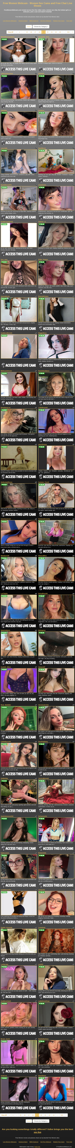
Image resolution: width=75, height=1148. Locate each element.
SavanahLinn (5, 296)
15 (27, 32)
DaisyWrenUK (43, 593)
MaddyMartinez (43, 1039)
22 (56, 32)
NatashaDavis (5, 630)
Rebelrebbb (42, 853)
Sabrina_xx (42, 222)
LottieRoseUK (43, 407)
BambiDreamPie (6, 185)
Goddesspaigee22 (7, 222)
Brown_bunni (5, 1039)
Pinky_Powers (43, 259)
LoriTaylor (4, 593)
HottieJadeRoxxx (6, 482)
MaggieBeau (42, 333)
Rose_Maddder (6, 705)
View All (10, 32)
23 (60, 32)
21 (52, 32)
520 (68, 32)
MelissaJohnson (6, 371)
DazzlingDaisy (43, 741)
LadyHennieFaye (44, 1001)
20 (48, 32)
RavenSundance (43, 371)
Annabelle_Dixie (43, 37)
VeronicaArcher (43, 705)
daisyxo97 (41, 667)
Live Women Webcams (10, 21)
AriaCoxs (4, 1075)
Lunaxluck (41, 927)
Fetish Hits (37, 1146)
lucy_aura (4, 259)
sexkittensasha (6, 890)
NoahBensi (42, 148)
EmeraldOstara (43, 296)
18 (39, 32)
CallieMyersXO (6, 741)
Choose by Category (41, 26)
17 (35, 32)
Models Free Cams (58, 21)
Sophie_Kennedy (6, 927)
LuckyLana (4, 964)
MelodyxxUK (5, 556)
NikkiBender (5, 444)
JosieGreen (42, 185)
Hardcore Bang (23, 21)
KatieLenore (5, 853)
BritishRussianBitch (7, 37)
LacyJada (4, 148)
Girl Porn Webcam (45, 21)
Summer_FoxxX (43, 482)
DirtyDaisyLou (5, 407)
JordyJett (41, 890)
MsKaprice (42, 630)
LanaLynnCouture (7, 73)
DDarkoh (41, 73)
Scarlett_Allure (6, 667)
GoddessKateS (6, 1001)
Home (29, 26)
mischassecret (6, 519)
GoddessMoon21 (6, 333)
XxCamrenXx (42, 816)
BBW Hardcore (34, 21)
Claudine (4, 110)
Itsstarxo (41, 110)
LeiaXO (40, 964)
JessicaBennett (43, 778)
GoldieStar (4, 778)
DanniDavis (42, 1075)
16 (31, 32)
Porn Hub (69, 21)
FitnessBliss (42, 556)
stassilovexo (42, 444)
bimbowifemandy (44, 519)
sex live (37, 1132)
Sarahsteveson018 (7, 816)
